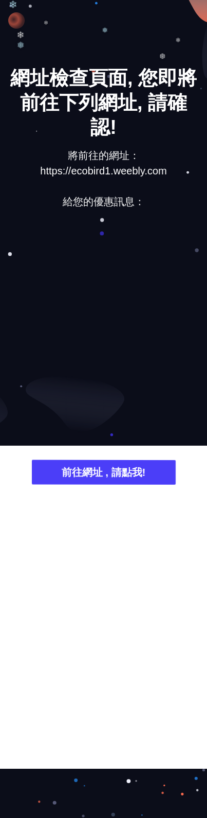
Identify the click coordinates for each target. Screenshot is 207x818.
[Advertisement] (103, 328)
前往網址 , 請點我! (103, 474)
